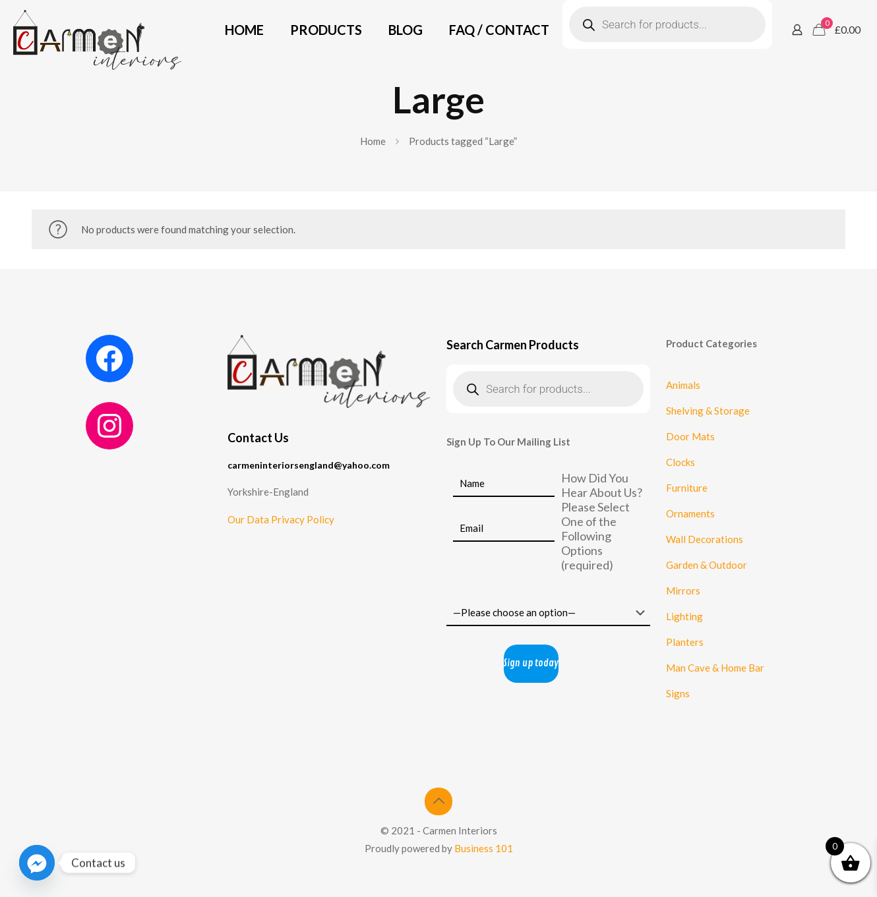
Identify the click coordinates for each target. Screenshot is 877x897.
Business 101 (483, 848)
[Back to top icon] (438, 801)
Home (373, 141)
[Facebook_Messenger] (37, 863)
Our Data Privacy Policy (280, 519)
